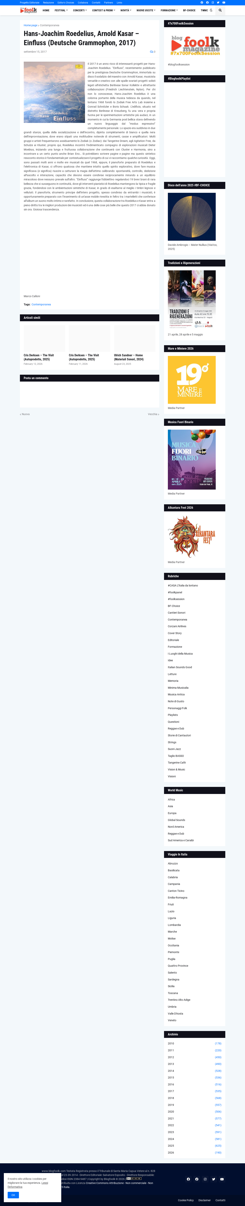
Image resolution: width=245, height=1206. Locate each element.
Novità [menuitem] (125, 10)
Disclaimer (204, 1200)
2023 (194, 1132)
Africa (171, 799)
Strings (172, 742)
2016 (194, 1085)
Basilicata (174, 870)
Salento (172, 972)
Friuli (171, 904)
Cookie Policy (186, 1200)
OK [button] (13, 1195)
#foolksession (176, 599)
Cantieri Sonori (176, 612)
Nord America (176, 826)
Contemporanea (49, 25)
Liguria (172, 918)
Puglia (171, 959)
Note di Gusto (176, 701)
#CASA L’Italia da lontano (183, 585)
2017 (194, 1091)
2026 (194, 1153)
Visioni (172, 776)
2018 (194, 1098)
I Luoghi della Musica (180, 653)
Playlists (173, 714)
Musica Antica (176, 694)
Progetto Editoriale (29, 2)
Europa (172, 813)
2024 (194, 1139)
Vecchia (152, 414)
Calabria (173, 877)
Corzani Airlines (177, 626)
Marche (172, 931)
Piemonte (173, 952)
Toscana (173, 993)
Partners (108, 2)
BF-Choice (174, 605)
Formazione (175, 646)
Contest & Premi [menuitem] (102, 10)
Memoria (173, 680)
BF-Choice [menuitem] (189, 10)
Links (119, 2)
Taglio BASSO (176, 755)
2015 (194, 1078)
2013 (194, 1064)
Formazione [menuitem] (168, 10)
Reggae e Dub (176, 728)
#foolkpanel (175, 592)
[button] (211, 10)
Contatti (96, 2)
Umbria (172, 1006)
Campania (174, 883)
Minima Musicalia (178, 687)
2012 (194, 1057)
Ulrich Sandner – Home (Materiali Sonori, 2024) (129, 357)
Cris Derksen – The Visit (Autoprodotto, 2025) (39, 357)
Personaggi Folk (177, 708)
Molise (172, 938)
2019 (194, 1105)
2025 (194, 1146)
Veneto (172, 1020)
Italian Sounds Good (180, 667)
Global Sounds (176, 820)
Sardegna (173, 979)
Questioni (173, 721)
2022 (194, 1125)
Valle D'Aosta (175, 1013)
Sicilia (171, 986)
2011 (194, 1050)
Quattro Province (178, 965)
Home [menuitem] (46, 10)
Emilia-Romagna (177, 897)
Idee (170, 660)
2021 (194, 1119)
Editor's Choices (66, 2)
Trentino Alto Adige (179, 999)
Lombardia (174, 924)
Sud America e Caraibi (181, 840)
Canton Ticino (176, 890)
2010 (194, 1044)
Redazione (48, 2)
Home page (30, 25)
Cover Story (175, 633)
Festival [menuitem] (60, 10)
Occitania (173, 945)
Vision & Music (176, 769)
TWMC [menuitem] (204, 10)
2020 (194, 1112)
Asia (170, 806)
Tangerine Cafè (177, 762)
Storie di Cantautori (179, 735)
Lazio (171, 911)
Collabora (83, 2)
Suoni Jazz (174, 749)
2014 (194, 1071)
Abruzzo (173, 863)
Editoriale (173, 640)
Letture (172, 674)
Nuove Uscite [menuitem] (145, 10)
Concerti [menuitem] (79, 10)
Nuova (26, 414)
